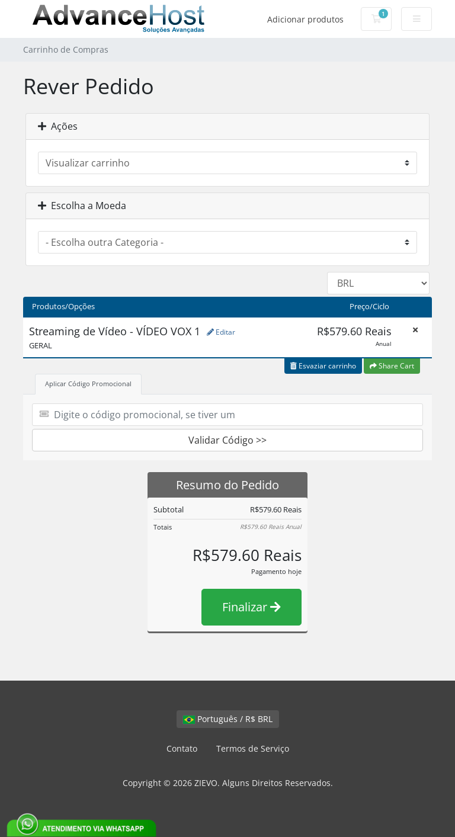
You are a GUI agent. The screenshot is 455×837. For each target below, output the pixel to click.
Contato (181, 748)
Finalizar (251, 607)
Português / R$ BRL (228, 718)
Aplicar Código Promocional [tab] (88, 383)
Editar (221, 332)
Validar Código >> (227, 440)
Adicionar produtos (305, 19)
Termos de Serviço (252, 748)
